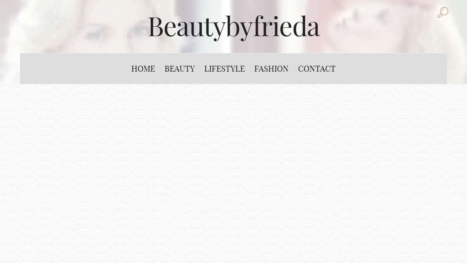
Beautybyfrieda (233, 26)
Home (143, 69)
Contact (317, 69)
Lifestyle (224, 69)
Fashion (271, 69)
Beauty (180, 69)
